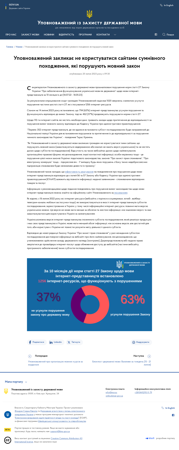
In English (168, 5)
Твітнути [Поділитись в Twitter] (75, 342)
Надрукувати (142, 342)
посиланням (120, 193)
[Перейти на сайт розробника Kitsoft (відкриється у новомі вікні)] (150, 438)
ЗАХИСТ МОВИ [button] (30, 35)
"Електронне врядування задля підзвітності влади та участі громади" (47, 418)
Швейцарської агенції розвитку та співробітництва (62, 421)
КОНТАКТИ (103, 35)
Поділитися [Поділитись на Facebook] (38, 342)
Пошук (170, 35)
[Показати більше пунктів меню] (115, 35)
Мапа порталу (14, 381)
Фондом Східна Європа (26, 411)
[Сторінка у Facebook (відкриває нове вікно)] (156, 34)
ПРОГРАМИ (85, 35)
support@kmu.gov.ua (60, 431)
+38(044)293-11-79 (143, 392)
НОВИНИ (49, 35)
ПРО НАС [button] (11, 35)
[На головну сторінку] (89, 19)
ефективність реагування (79, 172)
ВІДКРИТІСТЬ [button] (66, 35)
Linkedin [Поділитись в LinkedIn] (58, 342)
